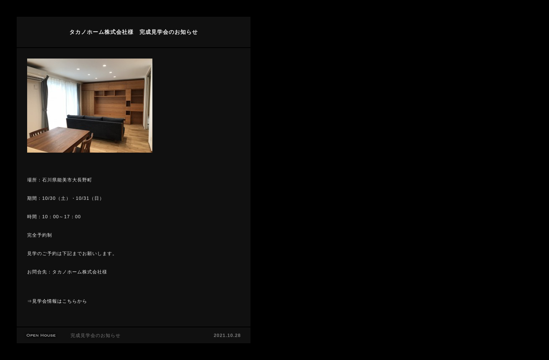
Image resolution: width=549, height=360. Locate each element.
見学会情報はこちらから (59, 301)
